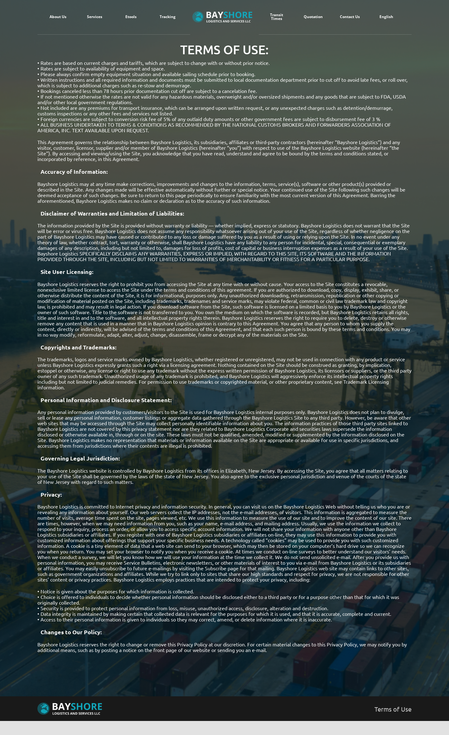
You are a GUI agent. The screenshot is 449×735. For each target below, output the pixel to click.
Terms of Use (393, 709)
